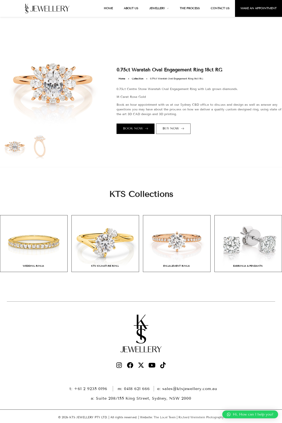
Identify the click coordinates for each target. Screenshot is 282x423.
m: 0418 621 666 (134, 388)
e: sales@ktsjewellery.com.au (187, 388)
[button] (250, 414)
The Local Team (165, 417)
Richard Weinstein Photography (201, 417)
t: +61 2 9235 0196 (89, 388)
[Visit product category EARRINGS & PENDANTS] (248, 243)
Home (121, 78)
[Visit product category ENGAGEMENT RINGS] (176, 243)
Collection (137, 78)
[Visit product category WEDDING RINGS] (33, 243)
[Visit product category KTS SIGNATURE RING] (105, 243)
